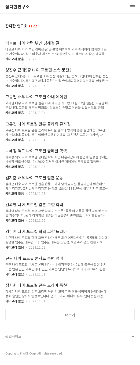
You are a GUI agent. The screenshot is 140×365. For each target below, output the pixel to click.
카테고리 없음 (14, 58)
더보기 (70, 314)
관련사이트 (13, 336)
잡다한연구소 (17, 7)
